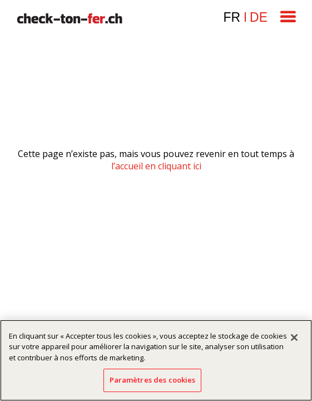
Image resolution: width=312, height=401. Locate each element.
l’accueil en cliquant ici (156, 166)
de (259, 17)
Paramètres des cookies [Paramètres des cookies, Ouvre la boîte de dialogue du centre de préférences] (153, 380)
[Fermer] (294, 337)
